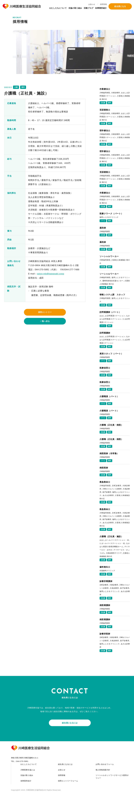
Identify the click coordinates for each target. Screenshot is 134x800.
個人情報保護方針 (103, 770)
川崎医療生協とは (27, 770)
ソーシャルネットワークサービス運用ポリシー (112, 776)
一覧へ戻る (45, 321)
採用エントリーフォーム (68, 781)
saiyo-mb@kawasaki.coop (50, 274)
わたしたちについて (58, 8)
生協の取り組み (75, 8)
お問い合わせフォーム (105, 764)
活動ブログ (88, 8)
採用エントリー (45, 312)
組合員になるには (69, 723)
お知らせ (91, 4)
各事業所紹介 (101, 8)
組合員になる (120, 7)
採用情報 (103, 4)
